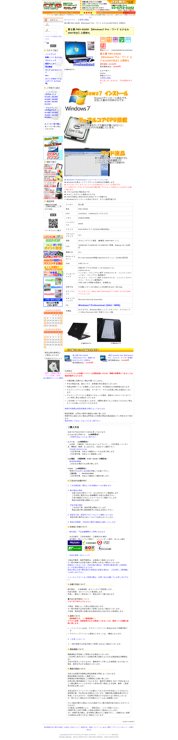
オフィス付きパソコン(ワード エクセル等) (53, 81)
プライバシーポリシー (120, 727)
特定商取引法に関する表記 (53, 727)
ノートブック (50, 54)
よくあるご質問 (105, 727)
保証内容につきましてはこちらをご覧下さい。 (83, 421)
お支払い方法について (72, 727)
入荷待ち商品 (83, 20)
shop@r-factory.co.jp (78, 449)
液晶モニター (50, 64)
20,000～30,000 (51, 97)
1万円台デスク (50, 110)
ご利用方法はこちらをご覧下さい (82, 437)
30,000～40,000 (51, 99)
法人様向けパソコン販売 (53, 378)
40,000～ (48, 117)
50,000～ (48, 104)
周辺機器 (48, 67)
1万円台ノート (50, 94)
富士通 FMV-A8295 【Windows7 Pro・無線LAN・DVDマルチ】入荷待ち (85, 357)
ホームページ (69, 20)
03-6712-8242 (75, 461)
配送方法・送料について (89, 727)
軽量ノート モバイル (53, 57)
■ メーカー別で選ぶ (53, 124)
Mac (47, 75)
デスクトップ (50, 60)
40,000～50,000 (51, 102)
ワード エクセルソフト (53, 71)
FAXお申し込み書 (82, 471)
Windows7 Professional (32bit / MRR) (99, 305)
